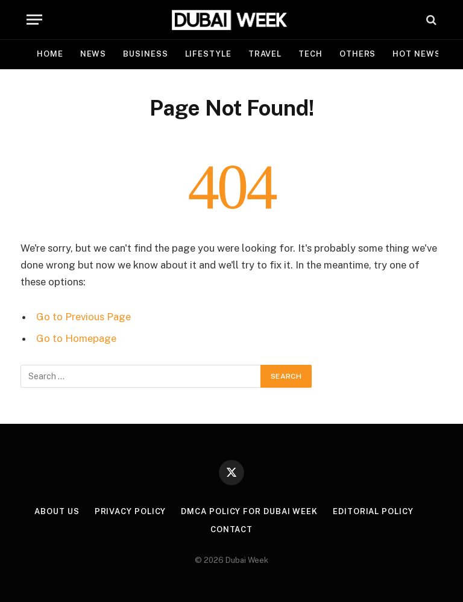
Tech (310, 53)
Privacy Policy (130, 511)
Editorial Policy (373, 511)
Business (145, 53)
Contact (231, 529)
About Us (56, 511)
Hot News (416, 53)
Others (357, 53)
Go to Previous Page (83, 317)
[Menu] (34, 19)
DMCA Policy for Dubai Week (249, 511)
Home (50, 53)
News (93, 53)
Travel (265, 53)
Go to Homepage (76, 338)
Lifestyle (208, 53)
